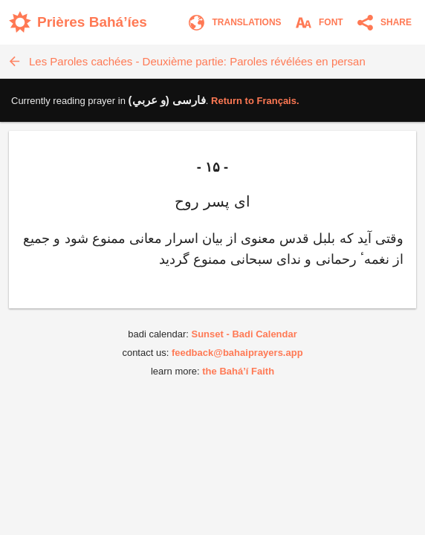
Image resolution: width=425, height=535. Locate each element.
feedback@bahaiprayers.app (237, 352)
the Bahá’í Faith (238, 371)
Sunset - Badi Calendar (243, 334)
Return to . (255, 100)
